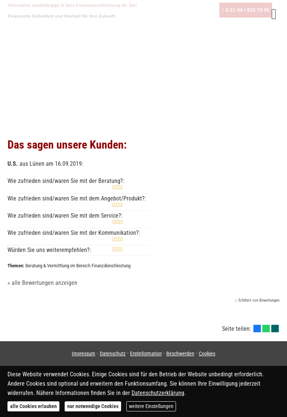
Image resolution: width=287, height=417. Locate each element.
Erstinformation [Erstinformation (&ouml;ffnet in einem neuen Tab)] (146, 354)
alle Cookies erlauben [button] (33, 406)
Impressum (83, 354)
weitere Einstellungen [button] (151, 406)
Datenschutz (113, 354)
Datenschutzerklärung (158, 392)
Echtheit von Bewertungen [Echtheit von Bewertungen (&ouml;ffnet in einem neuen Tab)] (259, 300)
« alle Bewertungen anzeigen (42, 282)
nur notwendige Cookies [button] (92, 406)
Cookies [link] (207, 354)
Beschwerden (180, 354)
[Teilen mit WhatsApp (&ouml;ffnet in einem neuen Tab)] (266, 328)
